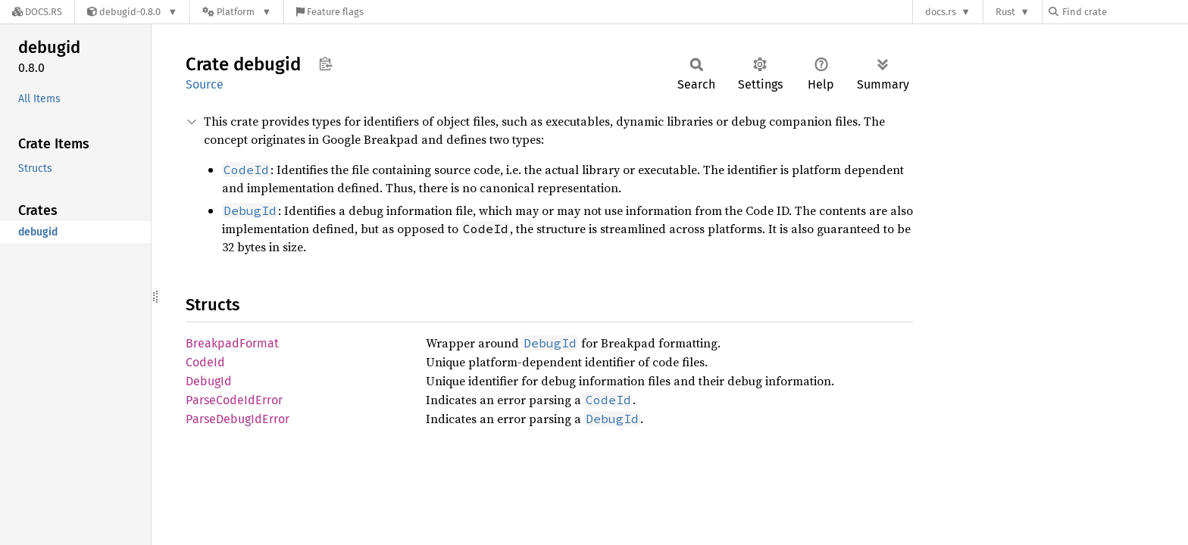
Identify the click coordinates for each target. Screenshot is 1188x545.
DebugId (209, 381)
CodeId (205, 362)
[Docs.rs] (37, 11)
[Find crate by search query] (1124, 11)
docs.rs (940, 11)
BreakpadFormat (232, 343)
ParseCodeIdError (234, 400)
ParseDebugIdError (237, 419)
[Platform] (236, 11)
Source (205, 84)
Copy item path (325, 63)
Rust (1005, 11)
